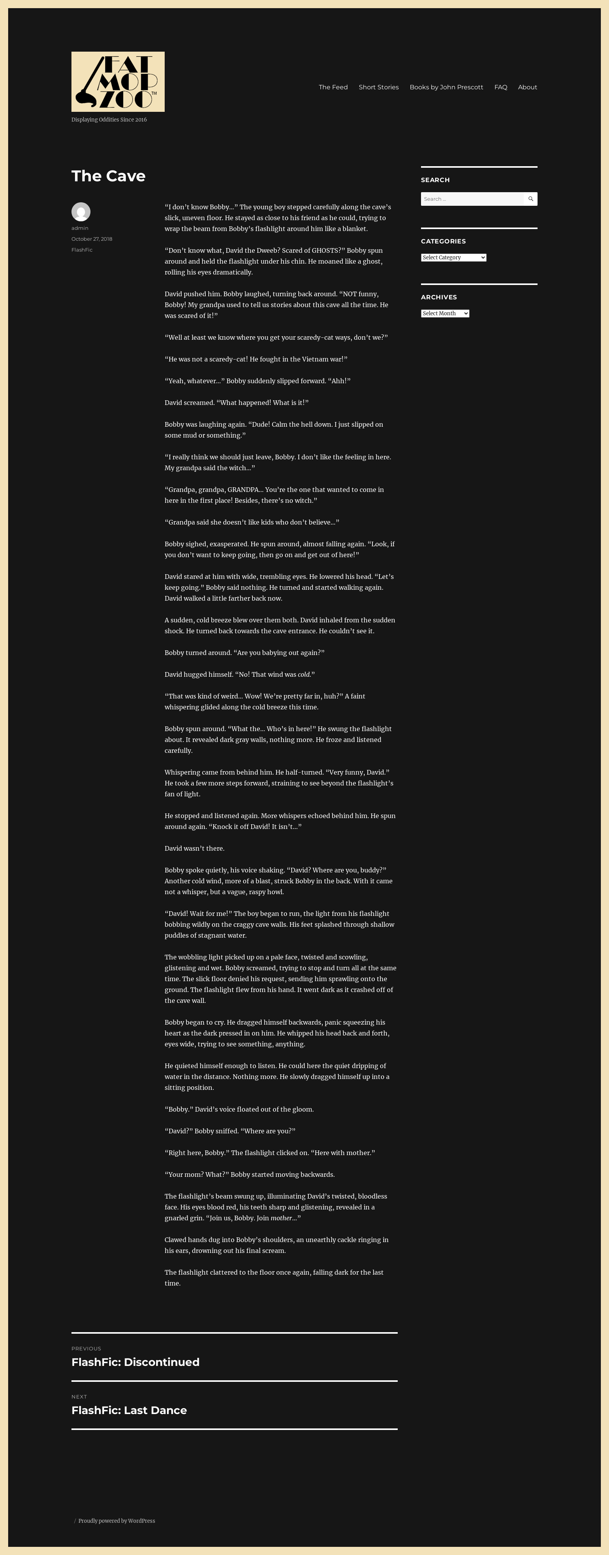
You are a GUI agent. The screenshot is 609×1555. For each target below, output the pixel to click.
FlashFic (81, 250)
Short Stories (379, 87)
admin (80, 228)
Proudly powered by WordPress (116, 1521)
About (528, 87)
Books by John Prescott (447, 87)
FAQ (500, 87)
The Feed (333, 87)
